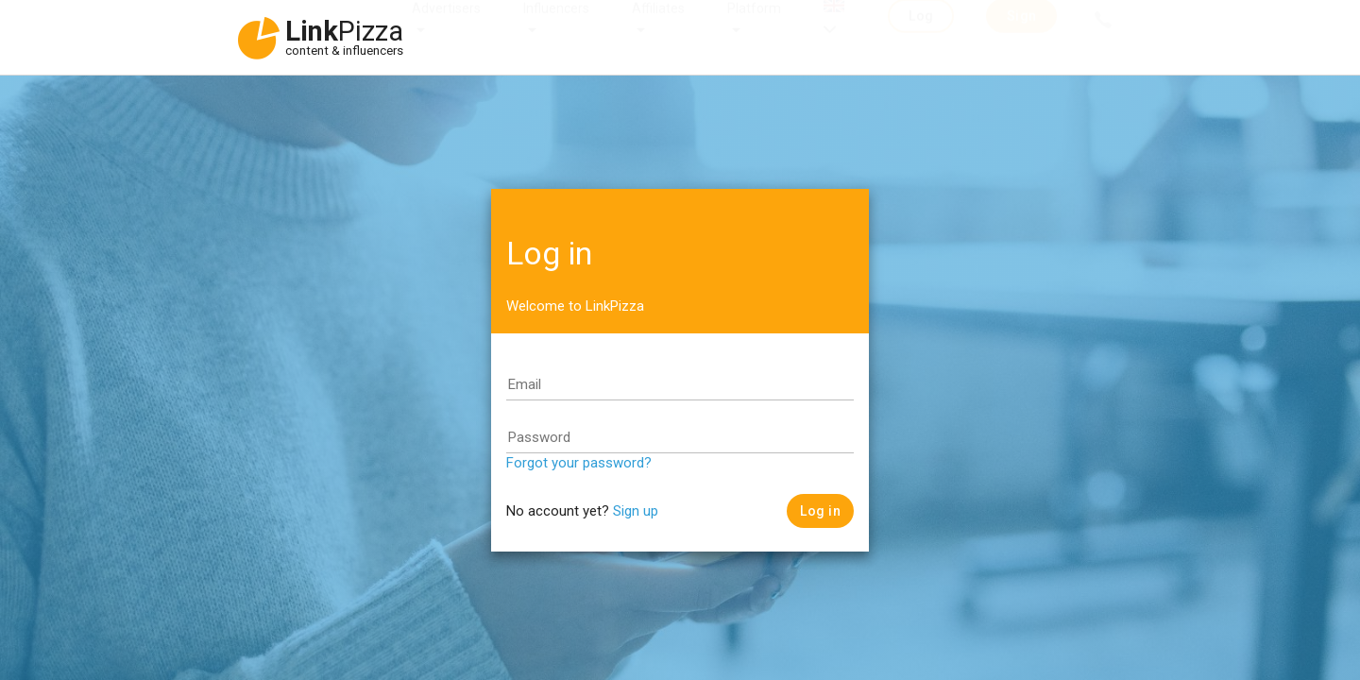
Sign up (635, 510)
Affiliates (658, 26)
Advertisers (446, 26)
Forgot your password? (579, 462)
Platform (754, 26)
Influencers (556, 26)
